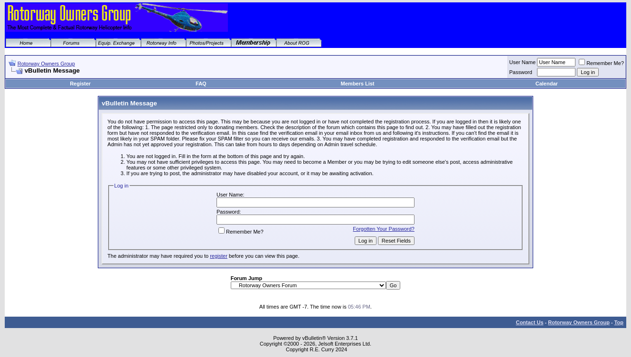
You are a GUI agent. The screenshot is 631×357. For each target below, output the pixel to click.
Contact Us (529, 322)
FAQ (201, 83)
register (218, 256)
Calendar (547, 83)
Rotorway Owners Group (46, 63)
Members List (358, 83)
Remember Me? (601, 63)
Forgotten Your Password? (383, 229)
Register (80, 83)
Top (618, 322)
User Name (522, 62)
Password (520, 72)
